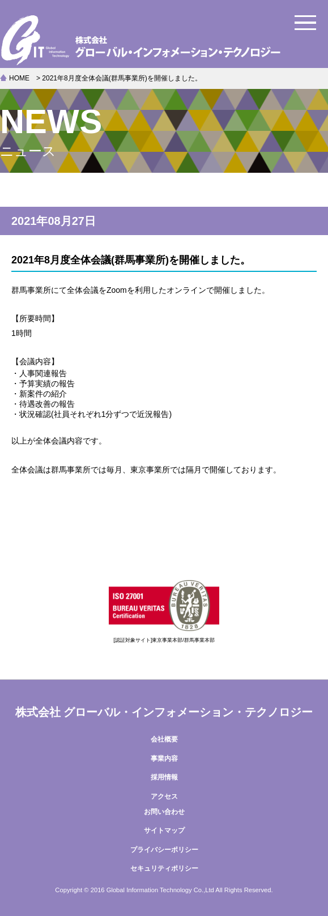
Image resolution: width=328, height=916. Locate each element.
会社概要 (164, 739)
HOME (19, 78)
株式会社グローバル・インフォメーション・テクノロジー (164, 39)
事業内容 (164, 758)
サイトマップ (164, 830)
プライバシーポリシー (164, 850)
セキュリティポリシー (164, 868)
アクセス (164, 796)
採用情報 (164, 777)
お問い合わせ (164, 812)
